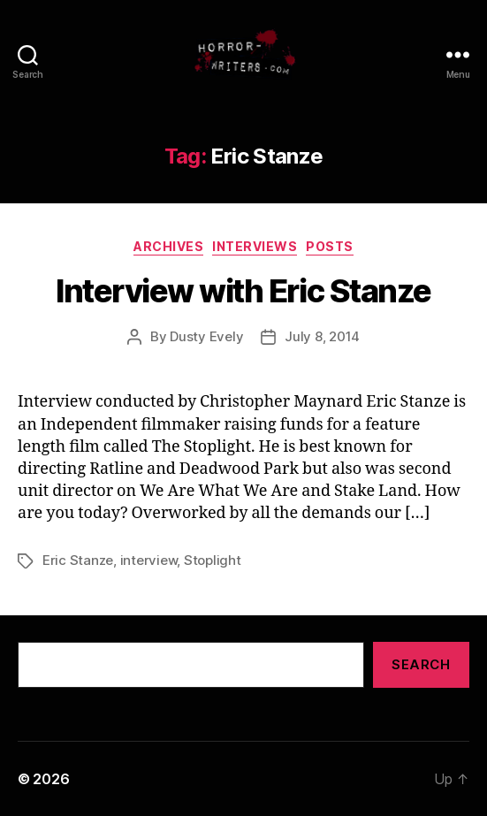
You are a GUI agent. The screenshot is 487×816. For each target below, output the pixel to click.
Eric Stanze (77, 560)
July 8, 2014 (322, 336)
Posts (330, 246)
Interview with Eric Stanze (243, 290)
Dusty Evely (206, 336)
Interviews (254, 246)
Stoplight (212, 560)
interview (149, 560)
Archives (168, 246)
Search (421, 664)
